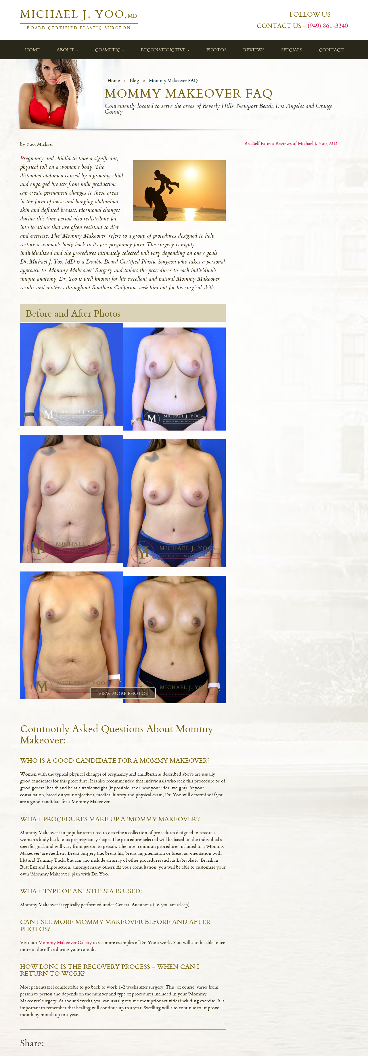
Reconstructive (165, 49)
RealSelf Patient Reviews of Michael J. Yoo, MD (290, 143)
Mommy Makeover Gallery (65, 942)
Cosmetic (109, 49)
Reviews (253, 49)
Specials (291, 49)
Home (32, 49)
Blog (134, 80)
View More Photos (123, 693)
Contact (331, 49)
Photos (216, 49)
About (67, 49)
